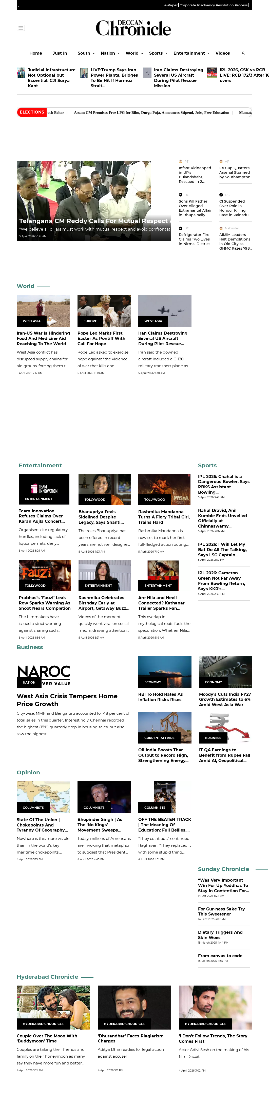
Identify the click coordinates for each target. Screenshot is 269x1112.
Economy (152, 682)
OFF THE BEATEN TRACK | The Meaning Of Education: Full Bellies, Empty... (164, 827)
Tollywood (95, 500)
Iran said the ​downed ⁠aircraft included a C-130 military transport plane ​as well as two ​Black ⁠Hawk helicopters (163, 366)
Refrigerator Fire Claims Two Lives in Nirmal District (194, 239)
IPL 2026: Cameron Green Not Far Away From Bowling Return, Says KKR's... (221, 581)
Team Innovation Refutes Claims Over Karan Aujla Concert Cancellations (41, 519)
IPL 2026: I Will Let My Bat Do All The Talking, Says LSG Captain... (222, 549)
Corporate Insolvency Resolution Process (214, 5)
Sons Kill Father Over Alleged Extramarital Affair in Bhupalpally (195, 208)
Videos (223, 53)
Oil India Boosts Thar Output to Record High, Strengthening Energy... (163, 755)
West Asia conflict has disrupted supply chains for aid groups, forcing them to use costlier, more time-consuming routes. (42, 366)
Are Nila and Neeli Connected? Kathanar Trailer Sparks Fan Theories (161, 605)
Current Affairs (159, 738)
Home (35, 53)
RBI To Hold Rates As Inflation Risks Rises (160, 697)
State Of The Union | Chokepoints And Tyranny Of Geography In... (41, 827)
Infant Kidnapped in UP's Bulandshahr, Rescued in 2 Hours (195, 177)
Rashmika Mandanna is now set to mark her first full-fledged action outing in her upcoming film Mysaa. (162, 544)
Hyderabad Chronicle (47, 976)
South (84, 53)
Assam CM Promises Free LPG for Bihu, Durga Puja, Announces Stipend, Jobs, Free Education (163, 113)
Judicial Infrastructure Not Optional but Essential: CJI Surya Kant (51, 78)
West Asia (32, 321)
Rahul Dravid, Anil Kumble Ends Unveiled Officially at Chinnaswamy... (222, 518)
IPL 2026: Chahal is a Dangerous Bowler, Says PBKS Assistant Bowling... (224, 484)
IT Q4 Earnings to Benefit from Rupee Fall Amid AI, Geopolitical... (224, 755)
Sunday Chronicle (223, 869)
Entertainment (189, 53)
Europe (90, 321)
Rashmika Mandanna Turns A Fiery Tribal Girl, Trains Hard (164, 517)
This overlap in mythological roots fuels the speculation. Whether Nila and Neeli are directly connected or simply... (164, 630)
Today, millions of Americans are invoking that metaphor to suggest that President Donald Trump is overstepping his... (104, 852)
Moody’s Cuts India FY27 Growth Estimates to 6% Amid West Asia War (225, 699)
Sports (156, 53)
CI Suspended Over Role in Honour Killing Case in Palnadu (233, 208)
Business (30, 647)
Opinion (28, 772)
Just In (60, 53)
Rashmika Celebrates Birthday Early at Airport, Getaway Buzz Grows (102, 605)
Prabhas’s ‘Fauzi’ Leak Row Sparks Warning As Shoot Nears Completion (45, 603)
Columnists (33, 808)
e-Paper (171, 5)
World (132, 53)
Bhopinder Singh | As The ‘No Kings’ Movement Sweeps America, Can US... (100, 827)
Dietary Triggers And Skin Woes (220, 935)
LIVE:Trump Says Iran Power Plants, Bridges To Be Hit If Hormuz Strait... (114, 78)
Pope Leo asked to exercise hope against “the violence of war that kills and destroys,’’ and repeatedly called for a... (103, 366)
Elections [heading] (32, 112)
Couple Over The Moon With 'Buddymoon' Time (47, 1039)
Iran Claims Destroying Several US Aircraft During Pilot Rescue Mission (178, 78)
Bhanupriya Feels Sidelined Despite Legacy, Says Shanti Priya (100, 519)
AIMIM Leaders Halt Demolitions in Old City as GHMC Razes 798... (235, 241)
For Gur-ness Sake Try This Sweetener (221, 912)
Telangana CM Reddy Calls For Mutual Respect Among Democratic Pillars (136, 221)
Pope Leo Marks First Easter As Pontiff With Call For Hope (101, 338)
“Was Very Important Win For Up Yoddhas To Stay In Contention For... (223, 885)
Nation (108, 53)
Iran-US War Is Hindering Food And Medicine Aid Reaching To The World (43, 338)
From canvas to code (220, 955)
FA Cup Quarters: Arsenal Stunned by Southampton (235, 172)
